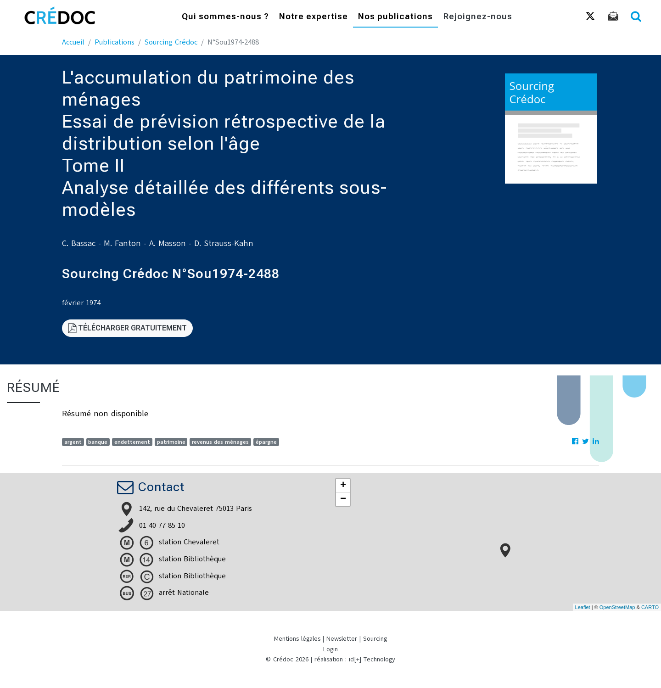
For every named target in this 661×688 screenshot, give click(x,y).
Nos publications (395, 17)
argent (73, 442)
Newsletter (341, 638)
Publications (114, 42)
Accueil (73, 42)
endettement (132, 442)
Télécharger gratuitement (127, 328)
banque (97, 442)
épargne (266, 442)
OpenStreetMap (617, 607)
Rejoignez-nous (477, 17)
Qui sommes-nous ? (225, 17)
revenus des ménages (220, 442)
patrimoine (171, 442)
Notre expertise (313, 17)
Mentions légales (297, 638)
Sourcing (375, 638)
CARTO (650, 607)
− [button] (343, 499)
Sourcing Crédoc (171, 42)
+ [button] (343, 485)
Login (330, 649)
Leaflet (582, 607)
